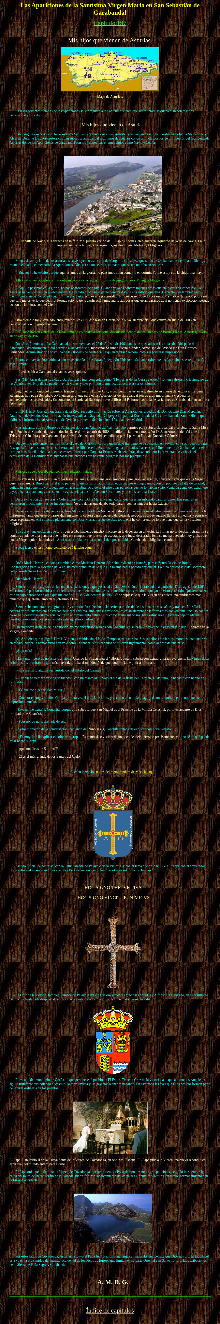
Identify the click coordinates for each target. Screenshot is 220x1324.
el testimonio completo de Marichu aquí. (63, 547)
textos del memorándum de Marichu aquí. (125, 772)
